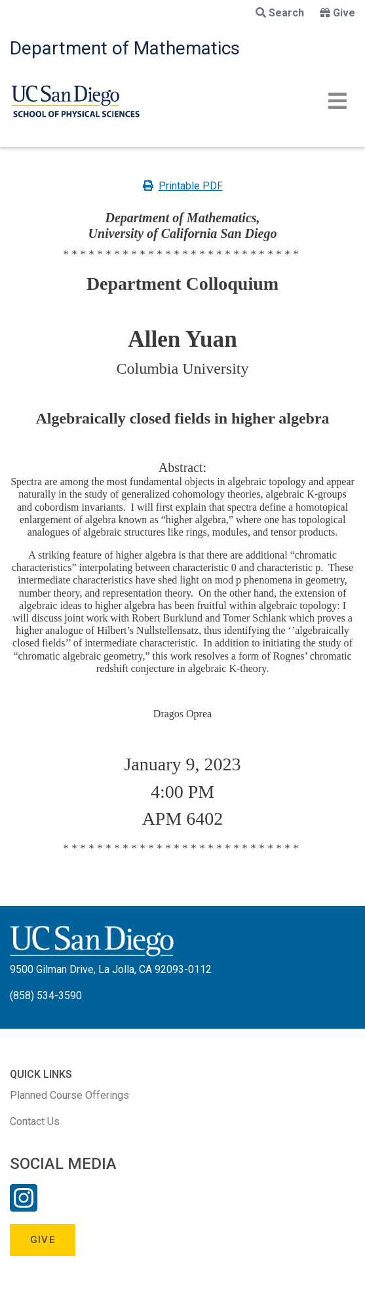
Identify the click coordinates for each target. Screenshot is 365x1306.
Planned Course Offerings (69, 1095)
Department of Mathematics (125, 48)
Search (280, 13)
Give (337, 13)
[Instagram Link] (23, 1206)
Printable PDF (183, 186)
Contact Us (35, 1121)
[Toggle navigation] (337, 101)
